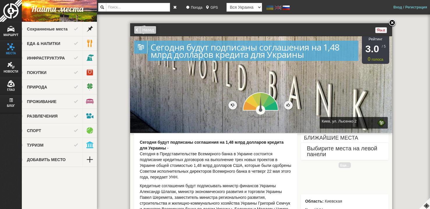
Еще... (349, 165)
